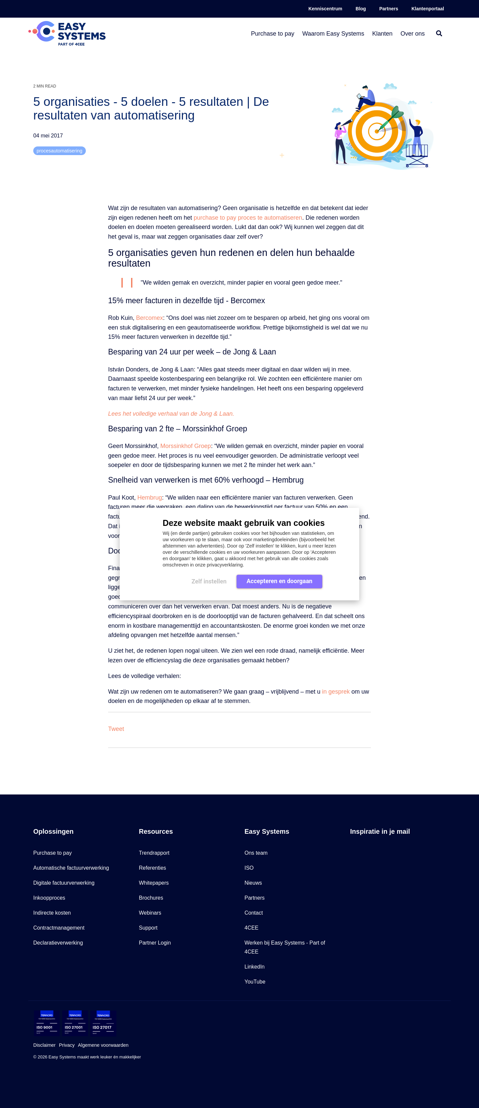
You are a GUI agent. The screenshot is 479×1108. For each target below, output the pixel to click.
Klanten (382, 33)
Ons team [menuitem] (255, 853)
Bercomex (149, 318)
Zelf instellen (209, 581)
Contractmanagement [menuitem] (58, 928)
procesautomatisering (59, 150)
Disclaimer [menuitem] (44, 1045)
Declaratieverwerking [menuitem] (58, 943)
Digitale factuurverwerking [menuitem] (63, 883)
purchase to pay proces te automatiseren (248, 217)
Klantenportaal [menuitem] (427, 8)
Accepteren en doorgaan (279, 580)
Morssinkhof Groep (185, 446)
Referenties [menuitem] (152, 868)
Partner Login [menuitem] (155, 943)
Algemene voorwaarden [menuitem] (103, 1045)
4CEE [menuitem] (251, 928)
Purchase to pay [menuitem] (52, 853)
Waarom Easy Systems (333, 33)
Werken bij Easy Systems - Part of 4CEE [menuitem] (285, 947)
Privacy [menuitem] (67, 1045)
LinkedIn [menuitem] (254, 967)
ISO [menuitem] (249, 868)
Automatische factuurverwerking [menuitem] (71, 868)
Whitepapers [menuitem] (154, 883)
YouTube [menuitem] (254, 982)
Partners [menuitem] (388, 8)
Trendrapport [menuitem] (154, 853)
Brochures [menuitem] (151, 898)
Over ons (412, 33)
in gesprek (336, 691)
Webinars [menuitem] (150, 913)
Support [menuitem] (148, 928)
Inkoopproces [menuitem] (49, 898)
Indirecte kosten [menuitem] (52, 913)
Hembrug (149, 497)
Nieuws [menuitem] (253, 883)
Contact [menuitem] (253, 913)
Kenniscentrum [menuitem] (325, 8)
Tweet (116, 729)
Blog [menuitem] (361, 8)
